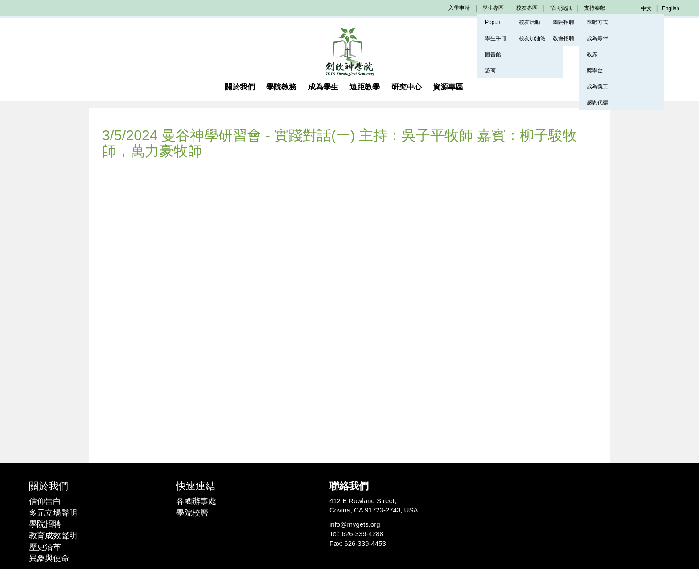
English (670, 8)
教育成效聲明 (53, 535)
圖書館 (493, 54)
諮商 (490, 70)
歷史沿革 (45, 547)
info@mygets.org (354, 524)
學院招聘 (45, 524)
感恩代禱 (597, 102)
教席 (592, 54)
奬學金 (595, 70)
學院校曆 (192, 512)
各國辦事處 (196, 501)
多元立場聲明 (53, 512)
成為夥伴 (597, 38)
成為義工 (597, 86)
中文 (646, 8)
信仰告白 (45, 501)
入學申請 (459, 8)
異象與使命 (49, 558)
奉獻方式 (597, 22)
